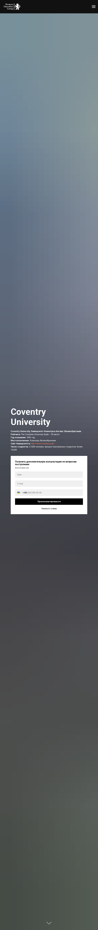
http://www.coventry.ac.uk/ (42, 443)
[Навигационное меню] (93, 6)
